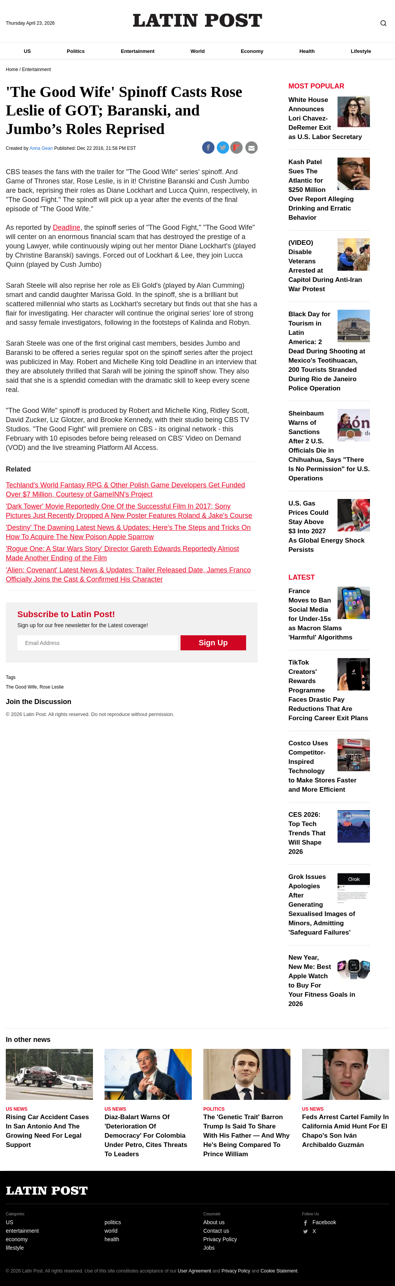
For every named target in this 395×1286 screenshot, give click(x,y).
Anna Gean (41, 148)
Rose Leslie (51, 687)
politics (113, 1222)
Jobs (209, 1248)
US (27, 51)
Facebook (324, 1222)
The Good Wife (21, 687)
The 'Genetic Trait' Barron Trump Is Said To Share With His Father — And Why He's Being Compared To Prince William (246, 1135)
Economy (252, 51)
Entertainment (137, 51)
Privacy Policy (220, 1239)
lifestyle (15, 1248)
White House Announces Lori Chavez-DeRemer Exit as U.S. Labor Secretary (325, 118)
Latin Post (197, 20)
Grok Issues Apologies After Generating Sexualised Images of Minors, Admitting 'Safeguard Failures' (322, 904)
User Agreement (194, 1271)
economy (17, 1239)
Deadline (66, 227)
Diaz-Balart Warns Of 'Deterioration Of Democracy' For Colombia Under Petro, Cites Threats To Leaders (146, 1135)
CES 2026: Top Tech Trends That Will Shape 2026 (307, 833)
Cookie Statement (279, 1271)
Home (12, 69)
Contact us (216, 1231)
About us (214, 1222)
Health (307, 51)
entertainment (22, 1231)
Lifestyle (361, 51)
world (111, 1231)
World (198, 51)
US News (16, 1109)
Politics (75, 51)
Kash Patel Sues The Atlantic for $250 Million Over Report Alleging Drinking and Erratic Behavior (321, 189)
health (112, 1239)
